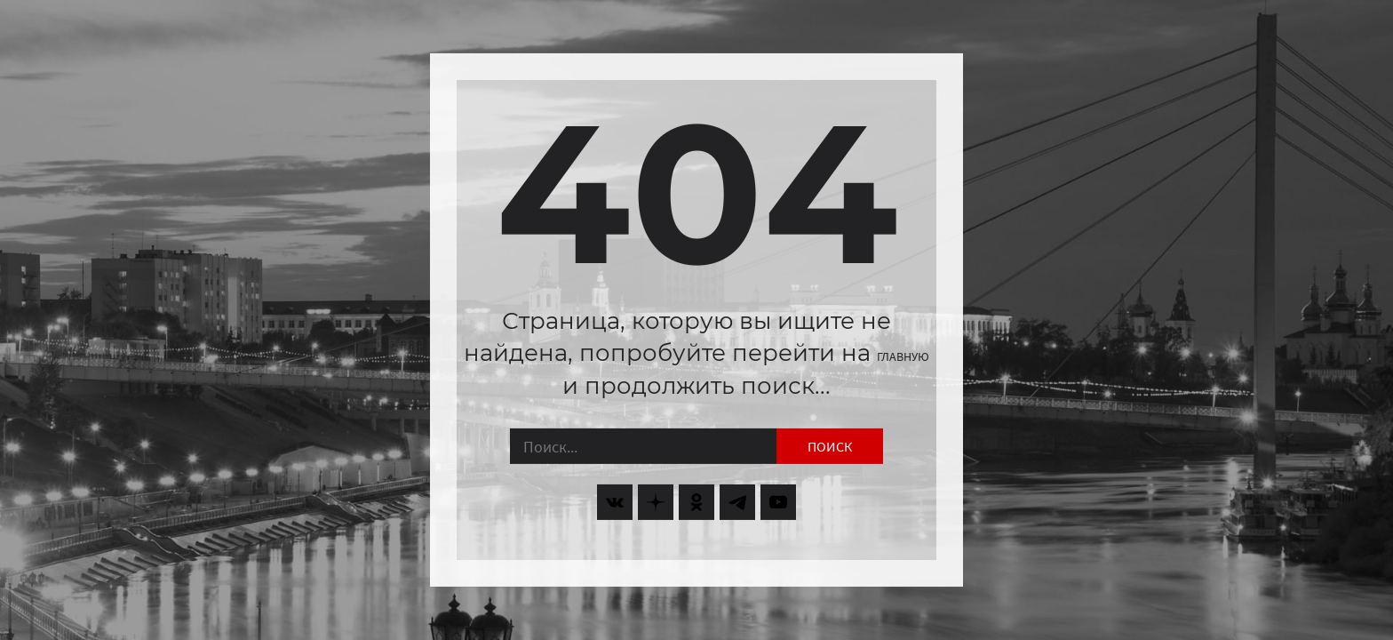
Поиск (830, 446)
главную (903, 356)
